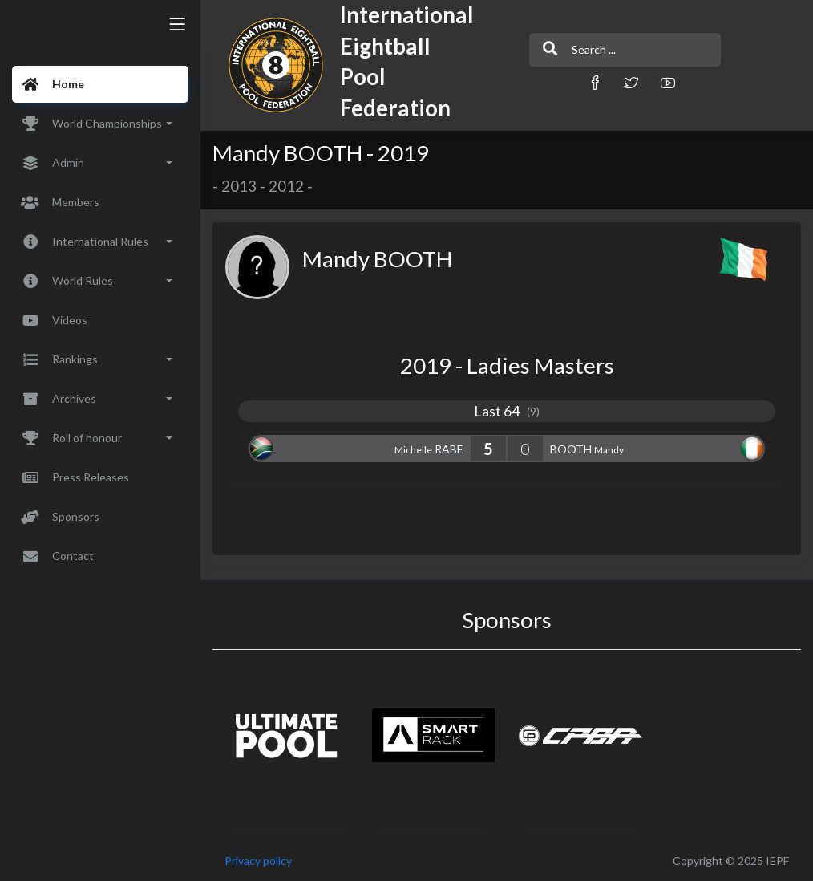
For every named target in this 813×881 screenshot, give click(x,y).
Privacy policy (258, 860)
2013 (239, 186)
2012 (286, 186)
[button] (595, 82)
